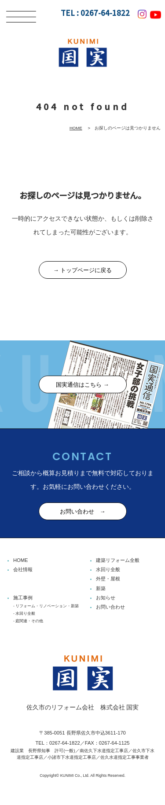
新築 (101, 588)
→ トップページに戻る (82, 270)
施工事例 (23, 597)
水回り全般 (108, 569)
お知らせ (105, 597)
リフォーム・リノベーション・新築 (47, 606)
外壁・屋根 (108, 578)
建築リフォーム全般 (117, 560)
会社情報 (23, 569)
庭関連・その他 (29, 621)
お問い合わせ (110, 606)
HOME (76, 128)
